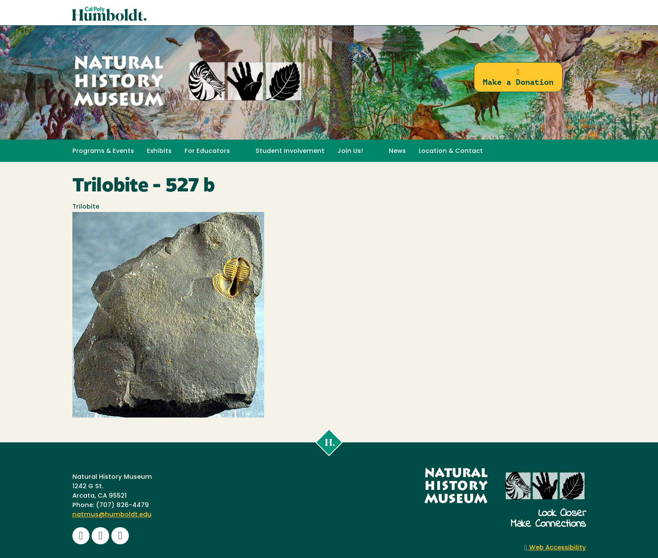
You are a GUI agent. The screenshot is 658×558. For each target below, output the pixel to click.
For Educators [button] (207, 151)
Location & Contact (451, 151)
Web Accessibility (555, 548)
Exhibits (159, 151)
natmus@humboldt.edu (112, 515)
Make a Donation (518, 77)
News (397, 151)
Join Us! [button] (350, 151)
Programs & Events (103, 151)
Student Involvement (290, 151)
